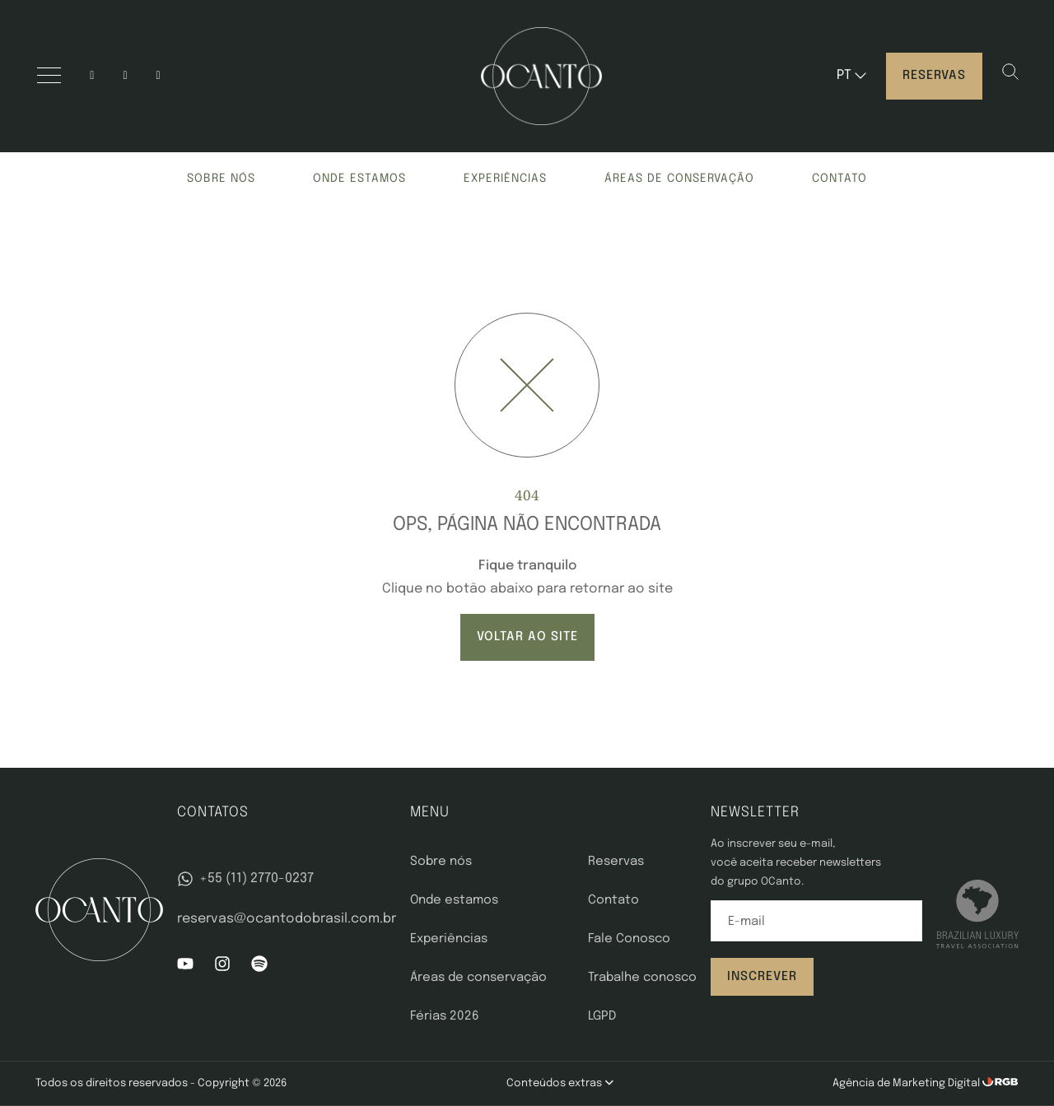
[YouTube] (125, 76)
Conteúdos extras (559, 1083)
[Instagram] (92, 76)
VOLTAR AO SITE (527, 637)
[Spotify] (259, 968)
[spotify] (158, 76)
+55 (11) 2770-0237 (245, 879)
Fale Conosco (629, 939)
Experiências (505, 178)
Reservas (934, 75)
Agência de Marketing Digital (907, 1083)
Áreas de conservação (679, 178)
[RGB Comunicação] (1000, 1083)
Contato (839, 178)
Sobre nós (221, 178)
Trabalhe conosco (642, 977)
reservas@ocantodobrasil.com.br (286, 919)
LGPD (602, 1016)
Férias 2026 (444, 1016)
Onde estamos (359, 178)
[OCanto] (541, 76)
